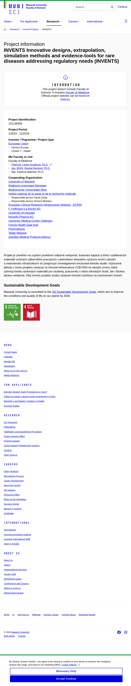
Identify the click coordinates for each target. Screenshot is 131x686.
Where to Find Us (12, 588)
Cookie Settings (71, 667)
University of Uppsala (21, 212)
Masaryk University (20, 632)
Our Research (10, 422)
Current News (10, 352)
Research (12, 415)
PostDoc (8, 450)
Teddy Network (17, 233)
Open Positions (11, 471)
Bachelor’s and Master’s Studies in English (24, 401)
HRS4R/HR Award (12, 579)
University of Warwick (21, 181)
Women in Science (13, 509)
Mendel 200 (9, 361)
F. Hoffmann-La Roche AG (24, 208)
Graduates (9, 513)
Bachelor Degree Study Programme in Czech (25, 392)
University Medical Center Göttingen (30, 220)
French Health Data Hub (23, 225)
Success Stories (11, 504)
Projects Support (12, 441)
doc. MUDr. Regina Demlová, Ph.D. (31, 168)
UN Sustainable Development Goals (74, 291)
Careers (11, 464)
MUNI (6, 614)
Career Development (14, 481)
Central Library (69, 614)
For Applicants (18, 385)
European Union (18, 143)
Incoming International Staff (17, 539)
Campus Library (51, 614)
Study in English (11, 544)
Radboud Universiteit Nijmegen (27, 185)
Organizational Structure (15, 569)
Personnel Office (12, 495)
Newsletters (9, 366)
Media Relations (11, 375)
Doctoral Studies (12, 406)
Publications (9, 427)
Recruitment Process (14, 476)
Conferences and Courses (16, 583)
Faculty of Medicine (77, 92)
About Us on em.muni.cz (15, 371)
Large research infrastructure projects (22, 445)
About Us (12, 553)
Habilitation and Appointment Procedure (23, 432)
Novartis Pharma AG (21, 216)
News (8, 345)
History (7, 565)
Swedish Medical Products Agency (29, 237)
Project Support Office (14, 436)
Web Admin (9, 636)
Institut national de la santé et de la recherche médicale (42, 193)
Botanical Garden (87, 614)
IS (13, 614)
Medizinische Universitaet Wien (27, 189)
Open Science (10, 455)
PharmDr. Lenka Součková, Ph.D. (32, 164)
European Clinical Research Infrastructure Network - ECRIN (45, 204)
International (17, 522)
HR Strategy (9, 490)
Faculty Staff (10, 574)
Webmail (36, 614)
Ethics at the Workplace (15, 499)
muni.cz (65, 99)
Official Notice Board (13, 593)
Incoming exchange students (17, 534)
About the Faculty (12, 485)
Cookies (22, 636)
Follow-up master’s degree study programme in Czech (29, 396)
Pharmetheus (16, 229)
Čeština (122, 6)
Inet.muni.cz (23, 614)
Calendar (8, 357)
